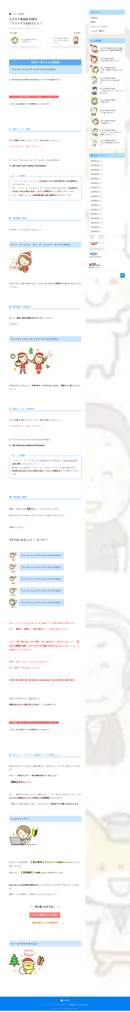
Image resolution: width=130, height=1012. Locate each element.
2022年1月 (96, 216)
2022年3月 (96, 207)
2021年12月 (97, 221)
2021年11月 (97, 225)
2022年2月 (96, 212)
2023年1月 (96, 161)
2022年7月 (96, 189)
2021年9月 (96, 234)
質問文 (82, 3)
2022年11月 (97, 171)
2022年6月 (96, 193)
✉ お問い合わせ (82, 1006)
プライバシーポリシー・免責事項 (64, 1006)
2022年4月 (96, 202)
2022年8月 (96, 184)
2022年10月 (97, 175)
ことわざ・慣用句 (110, 3)
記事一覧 (121, 3)
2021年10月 (97, 230)
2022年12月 (97, 166)
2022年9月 (96, 180)
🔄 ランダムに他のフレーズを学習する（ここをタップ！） (32, 104)
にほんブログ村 (95, 260)
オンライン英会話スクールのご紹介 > (44, 916)
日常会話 (75, 3)
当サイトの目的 (64, 3)
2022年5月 (96, 198)
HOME (65, 1001)
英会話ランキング (95, 270)
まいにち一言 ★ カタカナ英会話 (24, 3)
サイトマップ (46, 1006)
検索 (122, 278)
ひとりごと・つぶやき (94, 3)
